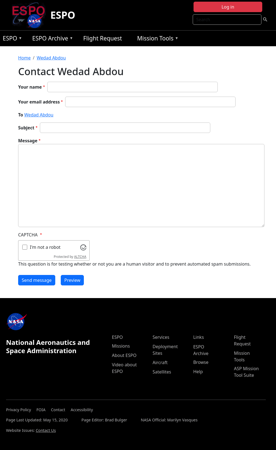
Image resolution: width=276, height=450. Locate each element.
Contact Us (46, 430)
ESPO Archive (51, 39)
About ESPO (124, 355)
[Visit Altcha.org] (83, 247)
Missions (121, 346)
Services (161, 337)
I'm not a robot (45, 247)
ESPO (62, 15)
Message (27, 141)
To (20, 115)
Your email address (39, 102)
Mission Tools (156, 39)
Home (24, 58)
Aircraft (160, 362)
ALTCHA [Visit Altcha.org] (80, 256)
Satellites (162, 372)
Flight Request (102, 38)
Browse (200, 362)
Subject (26, 128)
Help (198, 372)
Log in (228, 7)
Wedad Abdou (51, 58)
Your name (30, 87)
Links (198, 337)
